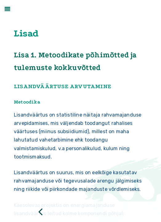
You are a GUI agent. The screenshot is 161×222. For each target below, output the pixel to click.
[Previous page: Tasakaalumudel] (40, 211)
